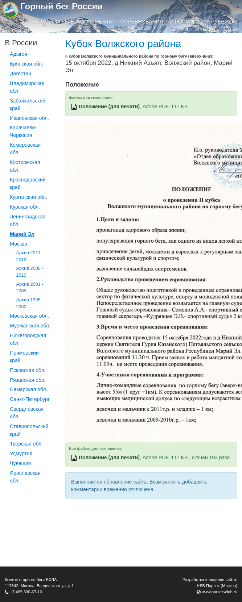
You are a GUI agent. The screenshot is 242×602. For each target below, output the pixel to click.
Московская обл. (29, 316)
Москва (18, 244)
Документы (97, 22)
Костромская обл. (25, 166)
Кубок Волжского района (123, 43)
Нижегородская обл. (28, 339)
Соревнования (141, 22)
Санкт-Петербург (30, 399)
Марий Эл (22, 234)
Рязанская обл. (27, 380)
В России (183, 22)
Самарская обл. (28, 389)
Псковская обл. (27, 370)
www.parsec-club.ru (219, 592)
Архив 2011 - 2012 (30, 256)
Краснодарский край (27, 183)
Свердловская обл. (27, 412)
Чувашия (20, 463)
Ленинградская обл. (27, 220)
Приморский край (24, 356)
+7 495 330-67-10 (26, 592)
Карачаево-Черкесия (23, 131)
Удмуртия (21, 453)
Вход (230, 29)
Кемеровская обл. (25, 148)
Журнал (206, 29)
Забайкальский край (27, 104)
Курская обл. (25, 207)
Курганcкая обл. (28, 197)
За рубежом (220, 22)
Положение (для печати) (109, 106)
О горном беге (53, 22)
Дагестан (20, 73)
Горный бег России (61, 6)
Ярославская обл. (25, 477)
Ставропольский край (29, 430)
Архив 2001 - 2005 (30, 288)
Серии (179, 29)
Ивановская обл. (29, 118)
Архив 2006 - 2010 (30, 272)
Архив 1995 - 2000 (30, 303)
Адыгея (18, 54)
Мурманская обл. (30, 326)
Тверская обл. (26, 444)
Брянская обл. (26, 64)
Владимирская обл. (27, 87)
